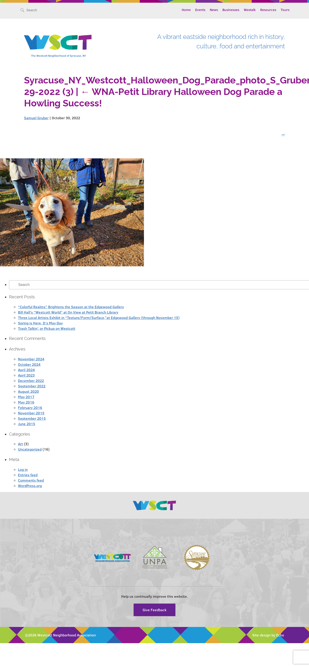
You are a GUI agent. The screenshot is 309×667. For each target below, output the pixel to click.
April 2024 (26, 369)
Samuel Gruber (36, 117)
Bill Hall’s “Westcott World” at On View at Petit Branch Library (68, 312)
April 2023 (26, 375)
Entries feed (28, 474)
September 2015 (32, 418)
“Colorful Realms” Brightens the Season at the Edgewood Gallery (71, 306)
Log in (23, 469)
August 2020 (28, 391)
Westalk (250, 9)
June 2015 (26, 423)
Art (20, 443)
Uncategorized (30, 449)
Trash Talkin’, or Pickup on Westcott (46, 328)
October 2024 (29, 364)
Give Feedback (154, 609)
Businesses (230, 9)
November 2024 (31, 359)
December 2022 (31, 380)
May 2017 (26, 396)
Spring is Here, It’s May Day (40, 323)
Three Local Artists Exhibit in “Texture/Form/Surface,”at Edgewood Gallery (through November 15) (98, 317)
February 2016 (30, 407)
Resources (268, 9)
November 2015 (31, 413)
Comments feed (31, 480)
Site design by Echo (268, 635)
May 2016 (26, 402)
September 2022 (31, 386)
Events (200, 9)
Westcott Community (58, 42)
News (214, 9)
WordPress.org (30, 485)
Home (186, 9)
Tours (285, 9)
